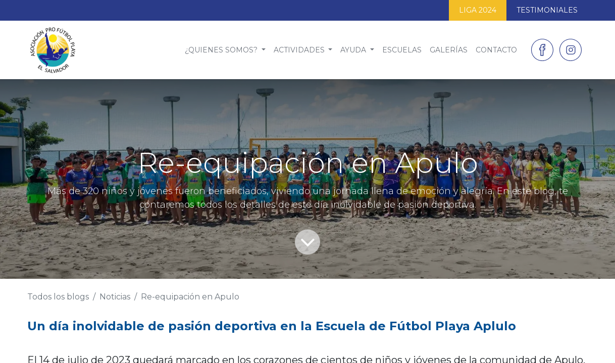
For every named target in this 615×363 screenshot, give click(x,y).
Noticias (114, 296)
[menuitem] (225, 50)
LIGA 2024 (477, 10)
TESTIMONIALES (547, 10)
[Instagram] (570, 50)
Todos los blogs (58, 296)
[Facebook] (542, 50)
